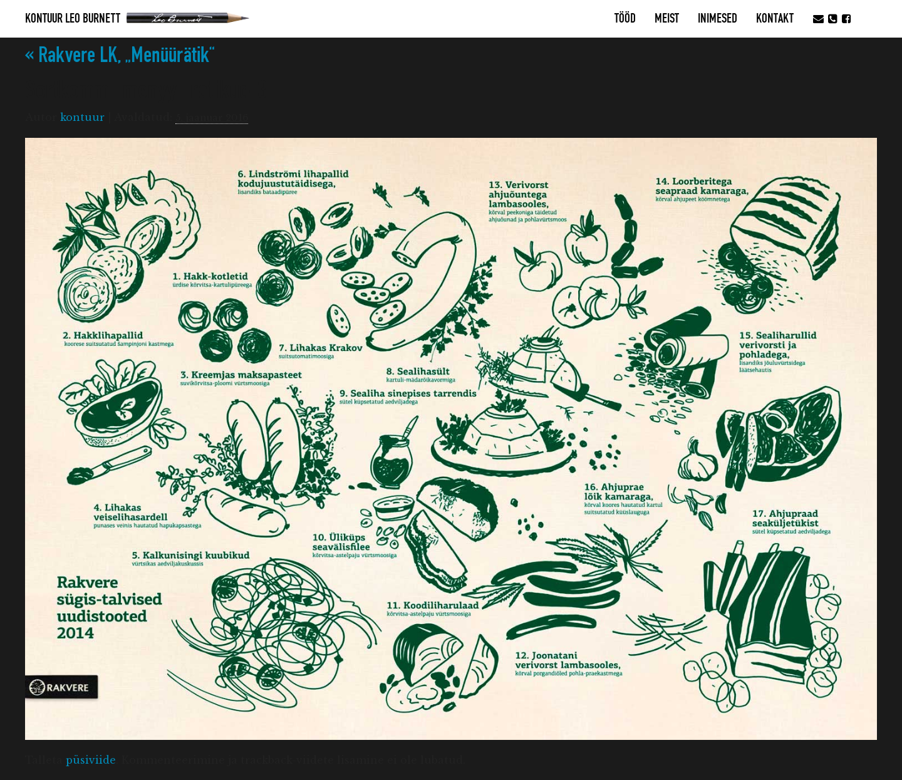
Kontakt (775, 19)
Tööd (625, 19)
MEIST (667, 19)
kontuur (82, 117)
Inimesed (717, 19)
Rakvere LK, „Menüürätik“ (120, 55)
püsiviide (91, 760)
